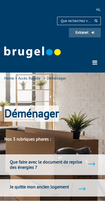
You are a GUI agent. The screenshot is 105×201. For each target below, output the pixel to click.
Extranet (84, 32)
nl (98, 9)
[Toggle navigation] (95, 62)
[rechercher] (96, 21)
